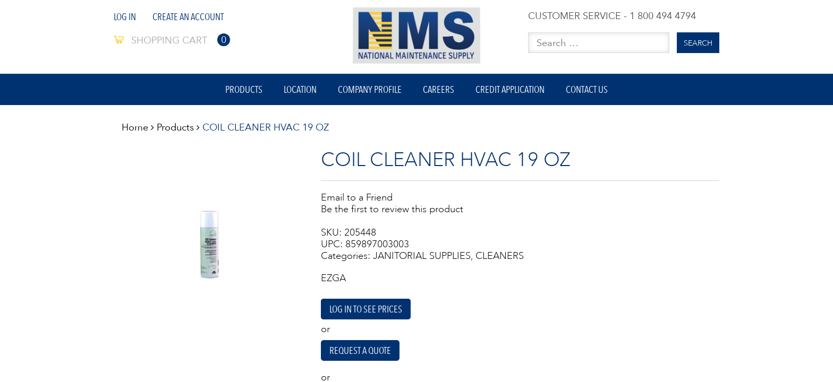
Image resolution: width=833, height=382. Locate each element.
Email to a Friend (357, 198)
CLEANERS (499, 257)
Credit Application (511, 90)
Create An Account (188, 17)
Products (242, 90)
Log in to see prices (365, 311)
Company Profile (370, 90)
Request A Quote (361, 352)
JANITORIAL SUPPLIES (422, 257)
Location (299, 90)
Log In (125, 17)
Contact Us (588, 90)
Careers (439, 90)
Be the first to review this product (392, 210)
